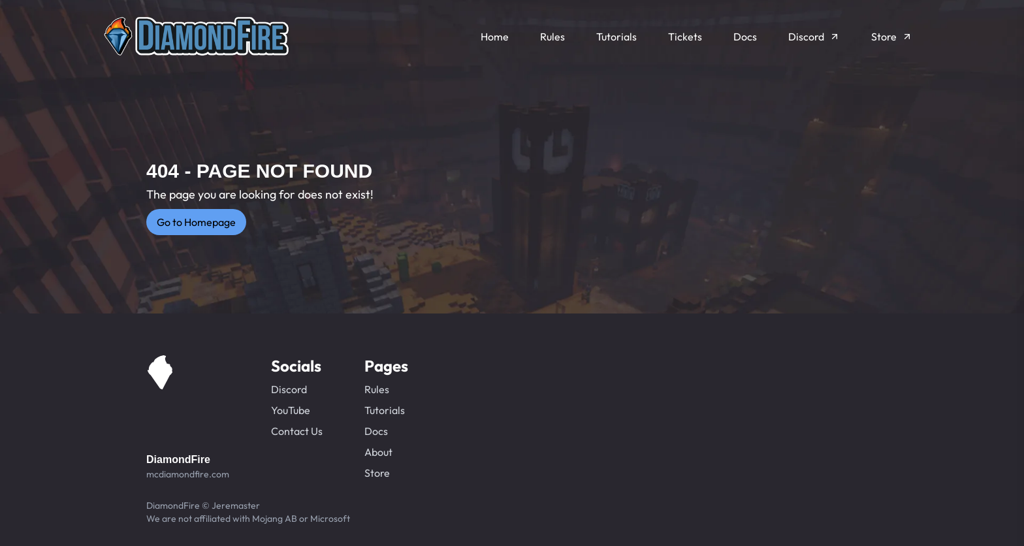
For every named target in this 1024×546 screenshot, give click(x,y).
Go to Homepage (196, 222)
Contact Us (297, 431)
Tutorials (384, 410)
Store (377, 472)
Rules (376, 389)
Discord (289, 389)
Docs (376, 431)
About (378, 451)
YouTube (290, 410)
